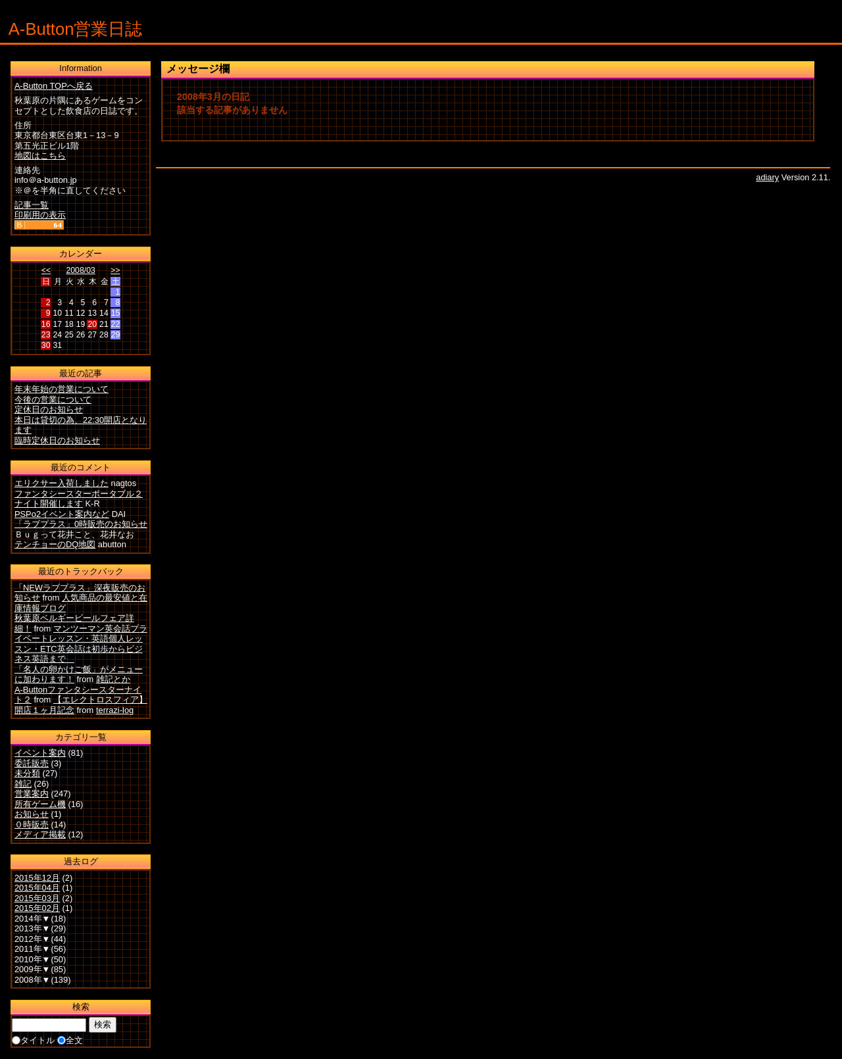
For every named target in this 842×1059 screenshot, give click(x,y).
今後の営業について (52, 400)
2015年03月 (37, 898)
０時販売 (31, 824)
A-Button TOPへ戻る (53, 86)
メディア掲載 (40, 834)
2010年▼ (32, 959)
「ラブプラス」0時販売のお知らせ (80, 524)
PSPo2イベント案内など (61, 514)
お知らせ (31, 814)
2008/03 (80, 270)
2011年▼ (32, 949)
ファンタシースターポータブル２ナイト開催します (78, 499)
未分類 (27, 773)
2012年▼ (32, 939)
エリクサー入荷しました (61, 483)
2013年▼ (32, 928)
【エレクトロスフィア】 (100, 699)
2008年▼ (32, 980)
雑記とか (113, 679)
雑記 (23, 784)
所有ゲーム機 (40, 804)
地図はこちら (40, 155)
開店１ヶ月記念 (44, 710)
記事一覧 (31, 205)
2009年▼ (32, 969)
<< (46, 270)
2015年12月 (37, 878)
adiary (767, 177)
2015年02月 (37, 908)
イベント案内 (40, 753)
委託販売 (31, 763)
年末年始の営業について (61, 389)
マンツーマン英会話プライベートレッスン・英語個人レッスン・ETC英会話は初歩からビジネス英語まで (80, 644)
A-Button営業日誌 (76, 29)
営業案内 (31, 794)
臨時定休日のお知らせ (57, 440)
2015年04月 (37, 888)
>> (115, 270)
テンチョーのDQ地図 (54, 544)
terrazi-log (115, 710)
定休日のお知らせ (48, 409)
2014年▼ (32, 919)
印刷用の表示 (40, 215)
